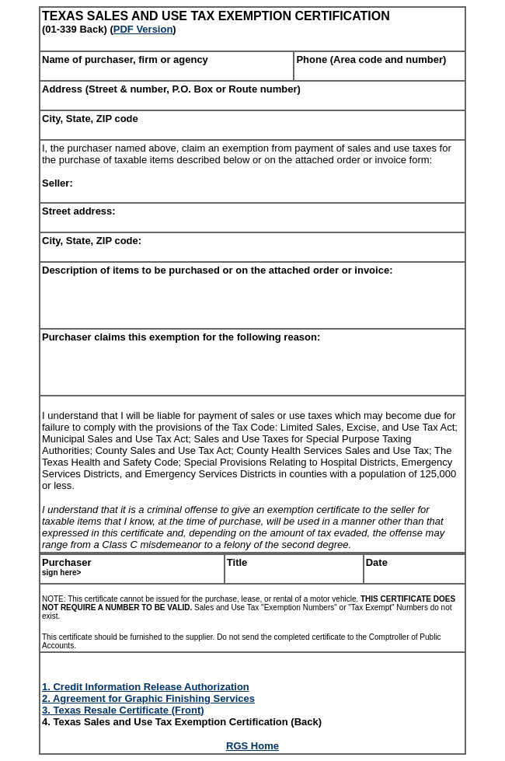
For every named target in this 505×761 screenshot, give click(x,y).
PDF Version (143, 29)
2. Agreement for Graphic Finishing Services (148, 698)
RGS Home (252, 746)
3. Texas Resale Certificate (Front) (123, 710)
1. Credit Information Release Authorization (145, 687)
